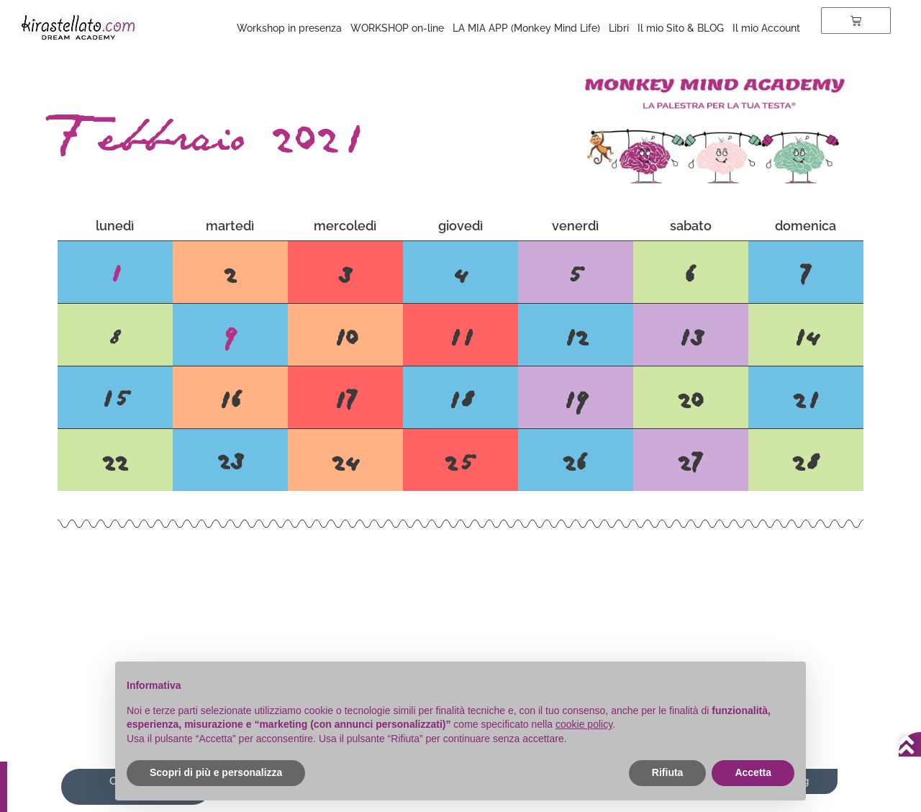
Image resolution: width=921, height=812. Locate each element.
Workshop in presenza (289, 28)
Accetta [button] (753, 772)
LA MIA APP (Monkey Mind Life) (526, 28)
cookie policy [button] (583, 724)
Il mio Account (766, 28)
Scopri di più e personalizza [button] (216, 772)
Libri (619, 28)
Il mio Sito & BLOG (681, 28)
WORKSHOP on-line (397, 28)
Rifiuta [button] (668, 772)
